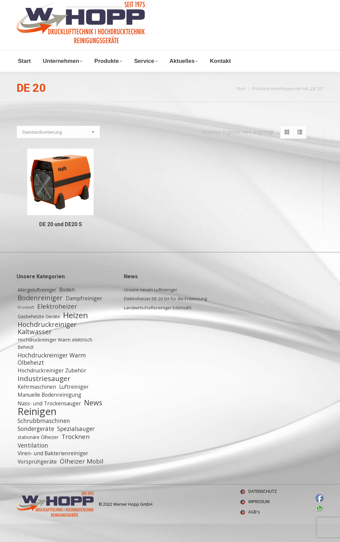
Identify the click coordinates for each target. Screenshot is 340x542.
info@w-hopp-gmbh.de (42, 5)
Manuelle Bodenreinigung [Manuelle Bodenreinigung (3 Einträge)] (49, 413)
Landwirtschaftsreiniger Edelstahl (157, 326)
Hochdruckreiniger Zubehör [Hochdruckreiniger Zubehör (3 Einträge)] (52, 388)
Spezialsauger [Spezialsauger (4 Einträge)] (76, 447)
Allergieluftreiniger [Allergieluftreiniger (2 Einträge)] (37, 308)
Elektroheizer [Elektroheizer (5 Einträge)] (57, 324)
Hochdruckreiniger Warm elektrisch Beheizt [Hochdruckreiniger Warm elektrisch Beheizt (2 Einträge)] (55, 361)
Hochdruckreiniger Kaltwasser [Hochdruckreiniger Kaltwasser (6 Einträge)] (47, 346)
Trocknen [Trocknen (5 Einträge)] (75, 455)
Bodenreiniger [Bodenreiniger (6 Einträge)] (40, 316)
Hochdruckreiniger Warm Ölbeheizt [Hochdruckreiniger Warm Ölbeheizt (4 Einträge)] (52, 377)
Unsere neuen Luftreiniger (150, 308)
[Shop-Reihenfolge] (58, 150)
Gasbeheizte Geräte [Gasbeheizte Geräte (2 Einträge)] (39, 335)
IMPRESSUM (259, 520)
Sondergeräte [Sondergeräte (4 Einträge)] (36, 447)
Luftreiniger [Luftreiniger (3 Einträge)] (74, 405)
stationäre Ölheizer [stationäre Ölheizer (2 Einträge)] (38, 455)
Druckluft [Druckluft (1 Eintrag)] (26, 325)
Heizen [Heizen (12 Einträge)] (75, 333)
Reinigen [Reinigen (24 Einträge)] (37, 429)
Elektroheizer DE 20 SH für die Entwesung (165, 317)
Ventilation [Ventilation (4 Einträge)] (33, 463)
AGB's (254, 530)
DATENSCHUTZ (262, 509)
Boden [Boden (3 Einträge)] (67, 308)
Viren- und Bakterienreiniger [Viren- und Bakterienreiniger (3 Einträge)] (53, 471)
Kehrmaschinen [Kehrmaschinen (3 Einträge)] (37, 405)
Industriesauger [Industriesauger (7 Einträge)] (44, 396)
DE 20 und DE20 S (60, 242)
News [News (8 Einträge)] (93, 421)
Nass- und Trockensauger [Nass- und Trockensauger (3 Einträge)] (49, 421)
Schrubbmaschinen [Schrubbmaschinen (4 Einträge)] (44, 439)
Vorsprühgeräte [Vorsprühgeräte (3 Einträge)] (37, 479)
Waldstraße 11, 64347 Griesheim (55, 13)
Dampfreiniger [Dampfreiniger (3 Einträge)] (84, 316)
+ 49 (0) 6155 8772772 (99, 5)
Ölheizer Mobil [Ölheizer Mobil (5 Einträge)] (81, 479)
